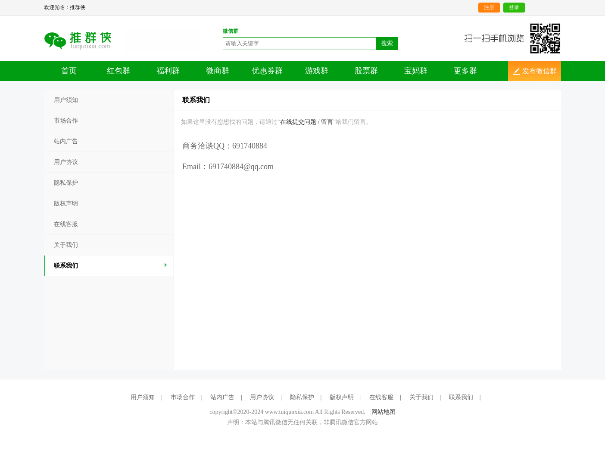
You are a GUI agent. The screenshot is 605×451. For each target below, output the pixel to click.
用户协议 (66, 162)
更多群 (465, 70)
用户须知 (66, 100)
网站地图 (383, 412)
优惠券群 (267, 70)
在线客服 (66, 224)
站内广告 (66, 141)
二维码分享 (84, 40)
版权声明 (66, 203)
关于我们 (66, 245)
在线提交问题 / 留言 (306, 122)
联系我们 (111, 265)
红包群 (118, 70)
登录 (514, 7)
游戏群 (316, 70)
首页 (69, 70)
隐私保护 (66, 183)
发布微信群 (539, 71)
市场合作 (66, 120)
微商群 (217, 70)
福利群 (168, 70)
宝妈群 (415, 70)
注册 (489, 7)
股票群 (366, 70)
